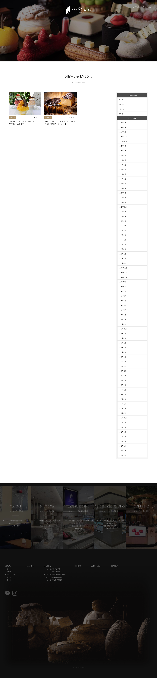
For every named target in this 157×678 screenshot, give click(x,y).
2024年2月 (122, 183)
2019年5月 (122, 347)
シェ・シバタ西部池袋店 (54, 585)
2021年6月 (122, 244)
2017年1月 (122, 446)
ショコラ (10, 585)
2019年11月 (122, 324)
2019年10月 (123, 329)
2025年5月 (122, 146)
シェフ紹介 (29, 573)
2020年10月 (123, 277)
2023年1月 (122, 202)
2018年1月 (122, 404)
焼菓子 (9, 579)
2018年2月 (122, 399)
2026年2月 (122, 127)
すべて (121, 100)
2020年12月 (123, 268)
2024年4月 (122, 174)
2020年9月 (122, 282)
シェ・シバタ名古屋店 (53, 579)
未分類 (121, 114)
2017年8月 (122, 427)
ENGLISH (137, 7)
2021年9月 (122, 235)
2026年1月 (122, 132)
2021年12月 (123, 226)
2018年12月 (123, 371)
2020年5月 (122, 301)
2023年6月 (122, 193)
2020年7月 (122, 291)
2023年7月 (122, 188)
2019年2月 (122, 362)
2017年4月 (122, 437)
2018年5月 (122, 390)
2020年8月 (122, 286)
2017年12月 (123, 408)
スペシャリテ (11, 582)
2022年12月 (123, 207)
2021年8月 (122, 240)
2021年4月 (122, 254)
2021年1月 (122, 263)
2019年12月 (123, 319)
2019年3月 (122, 357)
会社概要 (77, 573)
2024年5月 (122, 169)
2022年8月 (122, 212)
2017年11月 (122, 413)
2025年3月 (122, 151)
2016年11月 (122, 455)
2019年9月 (122, 333)
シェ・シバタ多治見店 (53, 577)
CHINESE (147, 7)
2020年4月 (122, 305)
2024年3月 (122, 179)
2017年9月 (122, 423)
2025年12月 (123, 137)
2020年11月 (123, 272)
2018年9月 (122, 380)
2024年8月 (122, 165)
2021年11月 (122, 230)
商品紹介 (8, 573)
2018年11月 (122, 376)
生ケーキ (10, 577)
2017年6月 (122, 432)
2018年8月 (122, 385)
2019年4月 (122, 352)
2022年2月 (122, 216)
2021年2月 (122, 258)
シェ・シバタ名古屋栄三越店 (55, 582)
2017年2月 (122, 441)
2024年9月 (122, 160)
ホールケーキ (11, 587)
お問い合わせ (96, 573)
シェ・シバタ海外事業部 (54, 587)
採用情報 (114, 573)
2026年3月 (122, 123)
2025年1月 (122, 155)
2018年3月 (122, 394)
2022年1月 (122, 221)
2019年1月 (122, 366)
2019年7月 (122, 338)
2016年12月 (123, 451)
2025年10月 (123, 141)
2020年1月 (122, 315)
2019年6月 (122, 343)
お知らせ (121, 109)
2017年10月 (123, 418)
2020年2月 (122, 310)
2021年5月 (122, 249)
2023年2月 (122, 198)
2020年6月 (122, 296)
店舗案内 (47, 573)
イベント (121, 104)
